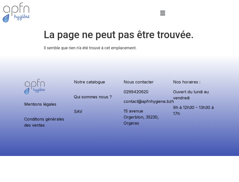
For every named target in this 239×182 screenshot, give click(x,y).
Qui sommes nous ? (93, 96)
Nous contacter (139, 81)
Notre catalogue (89, 81)
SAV (78, 111)
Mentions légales (40, 104)
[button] (162, 13)
